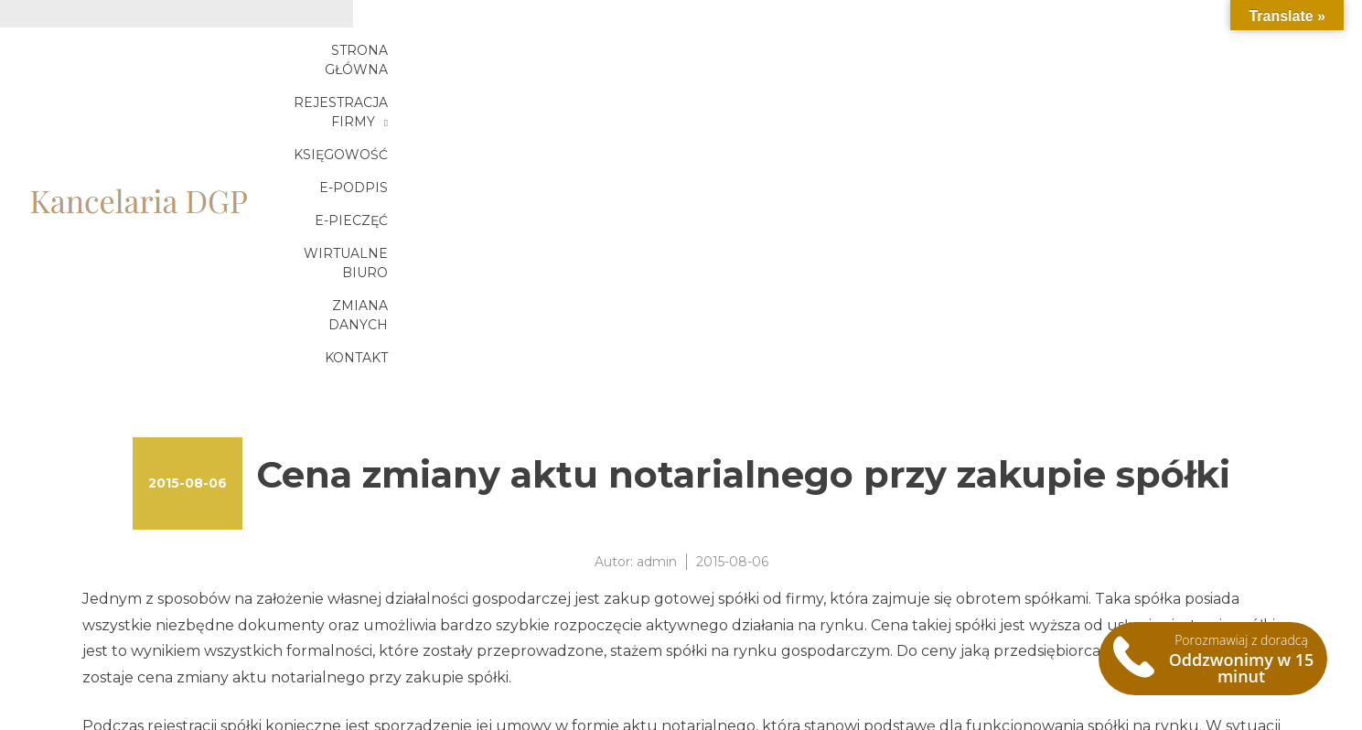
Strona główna (502, 61)
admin (657, 309)
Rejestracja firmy (667, 61)
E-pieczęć (1046, 61)
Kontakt (1217, 94)
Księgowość (830, 61)
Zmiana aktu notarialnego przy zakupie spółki (249, 647)
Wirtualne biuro (1182, 61)
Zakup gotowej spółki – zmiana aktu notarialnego (262, 669)
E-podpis (943, 61)
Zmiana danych (1094, 94)
